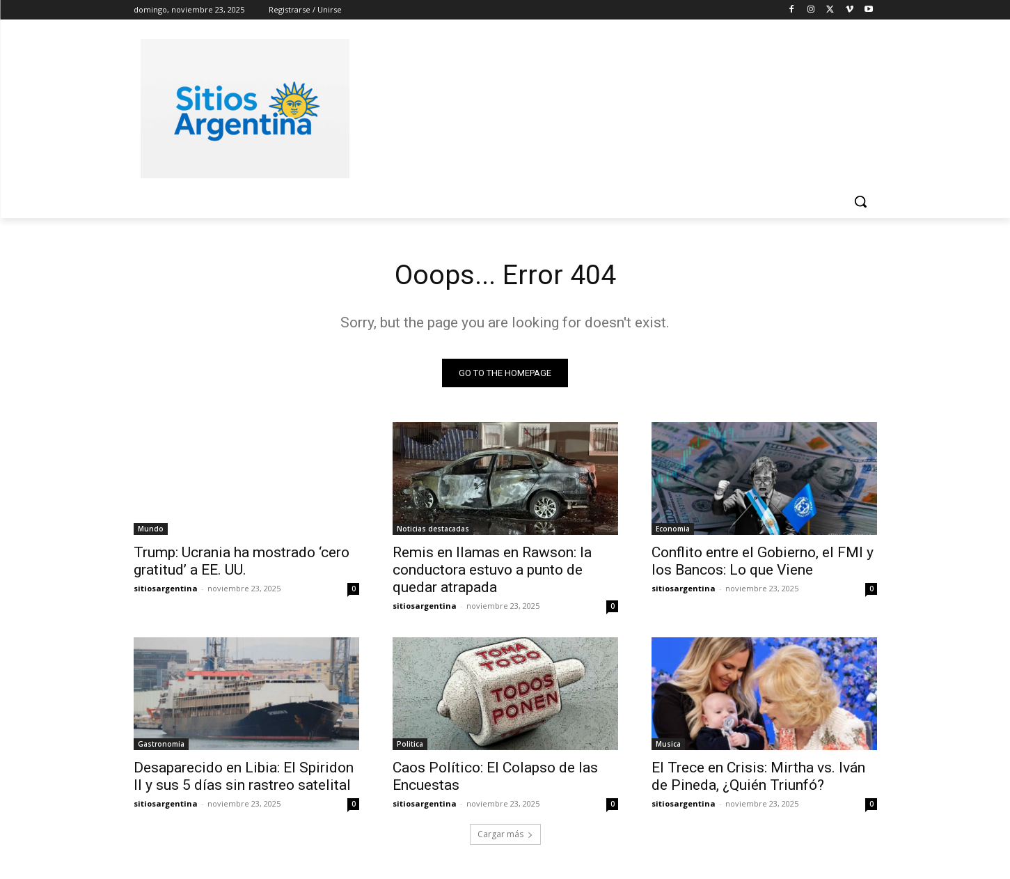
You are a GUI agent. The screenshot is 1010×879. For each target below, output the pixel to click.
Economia (673, 529)
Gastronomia (161, 744)
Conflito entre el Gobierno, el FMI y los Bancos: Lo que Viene (763, 562)
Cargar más (505, 835)
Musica (668, 744)
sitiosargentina (166, 589)
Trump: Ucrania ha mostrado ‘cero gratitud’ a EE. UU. (241, 562)
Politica (410, 744)
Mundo (151, 529)
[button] (860, 201)
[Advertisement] (609, 106)
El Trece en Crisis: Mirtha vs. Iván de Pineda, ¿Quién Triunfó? (758, 777)
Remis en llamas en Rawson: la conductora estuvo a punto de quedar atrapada (492, 570)
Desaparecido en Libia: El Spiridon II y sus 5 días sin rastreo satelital (244, 777)
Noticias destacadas (433, 529)
